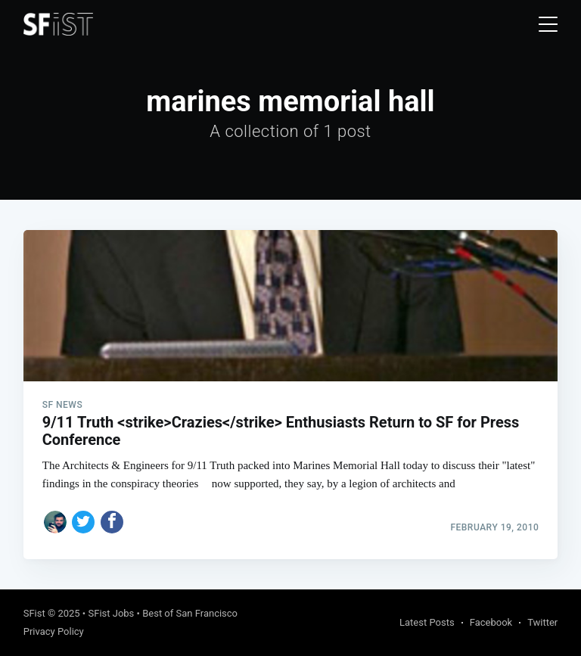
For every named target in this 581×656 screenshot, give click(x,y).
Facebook (491, 622)
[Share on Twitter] (83, 522)
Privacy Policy (53, 631)
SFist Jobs (111, 613)
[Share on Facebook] (112, 522)
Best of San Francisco (190, 613)
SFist (34, 613)
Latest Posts (427, 622)
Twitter (542, 622)
